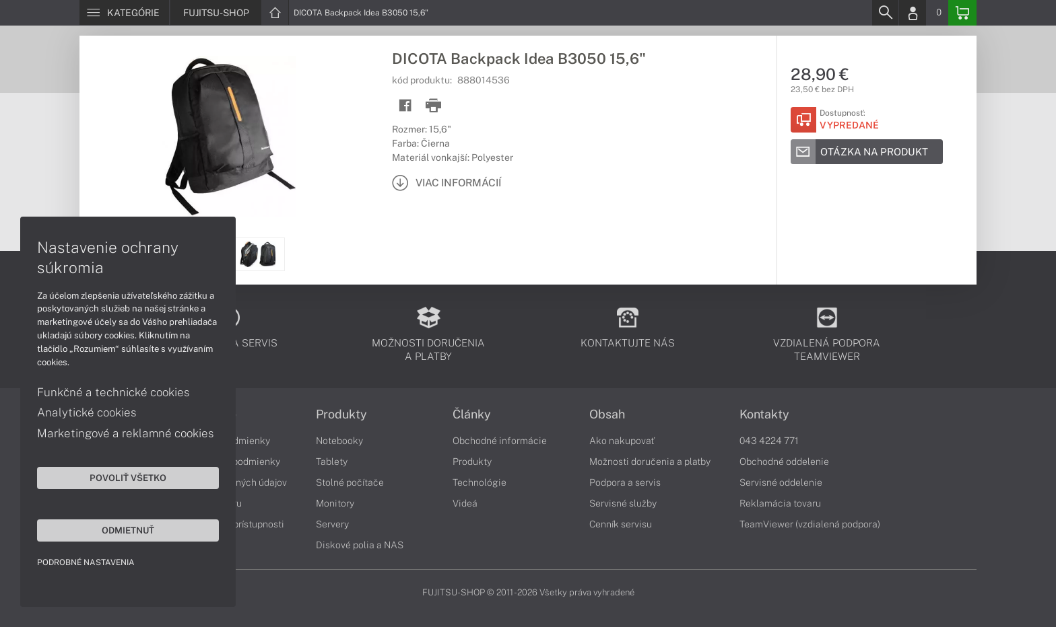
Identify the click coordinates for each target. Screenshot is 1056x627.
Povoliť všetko (128, 477)
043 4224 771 (769, 440)
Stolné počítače (350, 482)
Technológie (479, 482)
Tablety (332, 461)
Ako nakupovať (622, 440)
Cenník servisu (620, 524)
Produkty (341, 414)
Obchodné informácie (500, 440)
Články (472, 414)
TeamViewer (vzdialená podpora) (809, 524)
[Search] (884, 13)
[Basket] (962, 13)
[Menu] (124, 13)
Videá (465, 503)
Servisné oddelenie (780, 482)
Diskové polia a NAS (359, 545)
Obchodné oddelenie (784, 461)
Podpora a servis (625, 482)
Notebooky (339, 440)
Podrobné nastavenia (86, 562)
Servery (332, 524)
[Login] (912, 13)
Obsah (607, 414)
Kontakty (764, 414)
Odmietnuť (128, 530)
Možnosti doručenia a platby (650, 461)
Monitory (335, 503)
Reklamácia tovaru (780, 503)
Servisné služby (623, 503)
